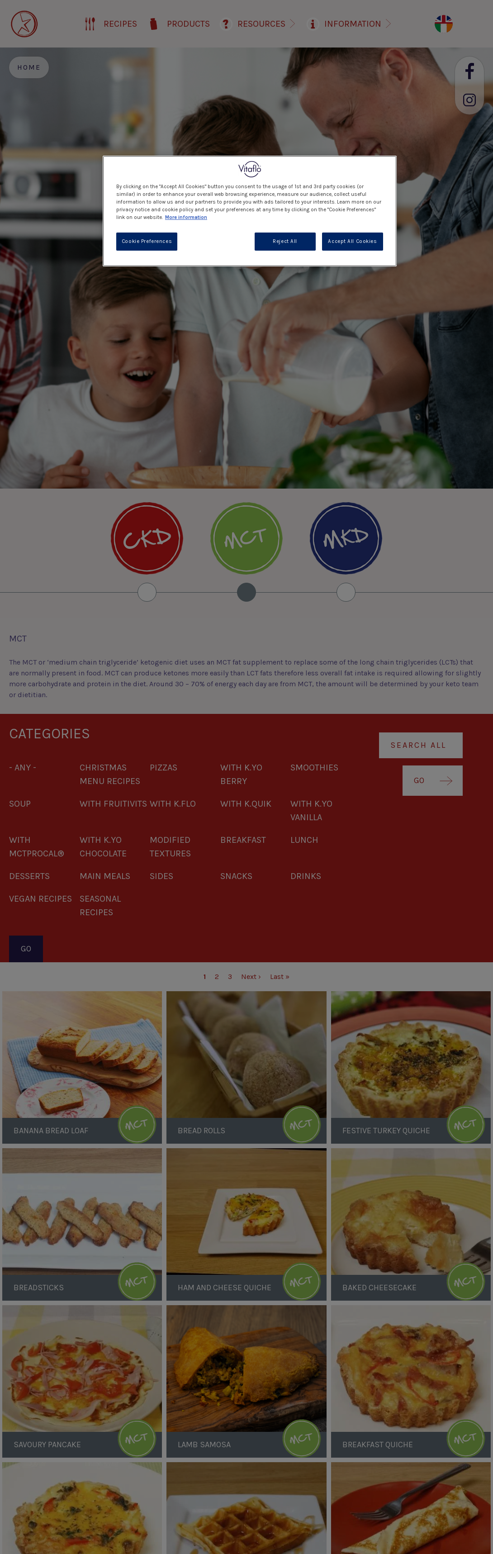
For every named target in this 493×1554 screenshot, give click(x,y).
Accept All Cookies (352, 241)
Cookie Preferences (147, 241)
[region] (250, 211)
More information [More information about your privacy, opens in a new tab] (186, 217)
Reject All (285, 241)
